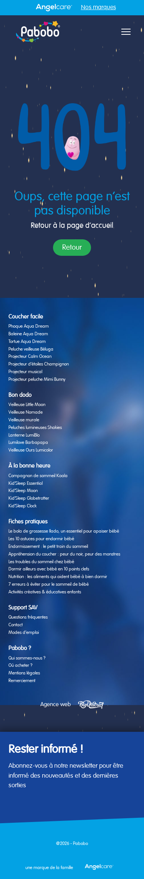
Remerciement (21, 681)
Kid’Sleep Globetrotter (28, 498)
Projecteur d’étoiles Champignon (38, 364)
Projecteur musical (25, 372)
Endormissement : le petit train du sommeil (48, 546)
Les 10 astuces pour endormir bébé (41, 539)
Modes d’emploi (23, 632)
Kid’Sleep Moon (23, 491)
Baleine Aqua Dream (28, 334)
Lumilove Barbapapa (28, 442)
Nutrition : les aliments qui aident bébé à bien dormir (57, 577)
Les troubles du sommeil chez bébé (41, 562)
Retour (72, 247)
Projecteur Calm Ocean (29, 356)
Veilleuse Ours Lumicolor (30, 450)
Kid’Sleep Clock (22, 506)
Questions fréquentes (28, 617)
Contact (15, 625)
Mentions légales (24, 673)
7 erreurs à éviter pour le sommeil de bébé (48, 584)
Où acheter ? (20, 665)
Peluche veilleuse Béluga (30, 349)
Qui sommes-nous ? (26, 658)
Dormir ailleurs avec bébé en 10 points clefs (48, 569)
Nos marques (98, 8)
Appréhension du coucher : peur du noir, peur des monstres (64, 554)
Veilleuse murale (23, 420)
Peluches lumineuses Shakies (35, 428)
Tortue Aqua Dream (27, 342)
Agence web (55, 704)
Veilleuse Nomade (25, 412)
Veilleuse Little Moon (26, 405)
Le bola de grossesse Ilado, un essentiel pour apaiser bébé (63, 531)
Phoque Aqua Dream (28, 326)
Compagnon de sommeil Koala (38, 476)
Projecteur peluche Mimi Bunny (36, 379)
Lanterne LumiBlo (24, 435)
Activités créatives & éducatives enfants (44, 592)
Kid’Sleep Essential (25, 483)
